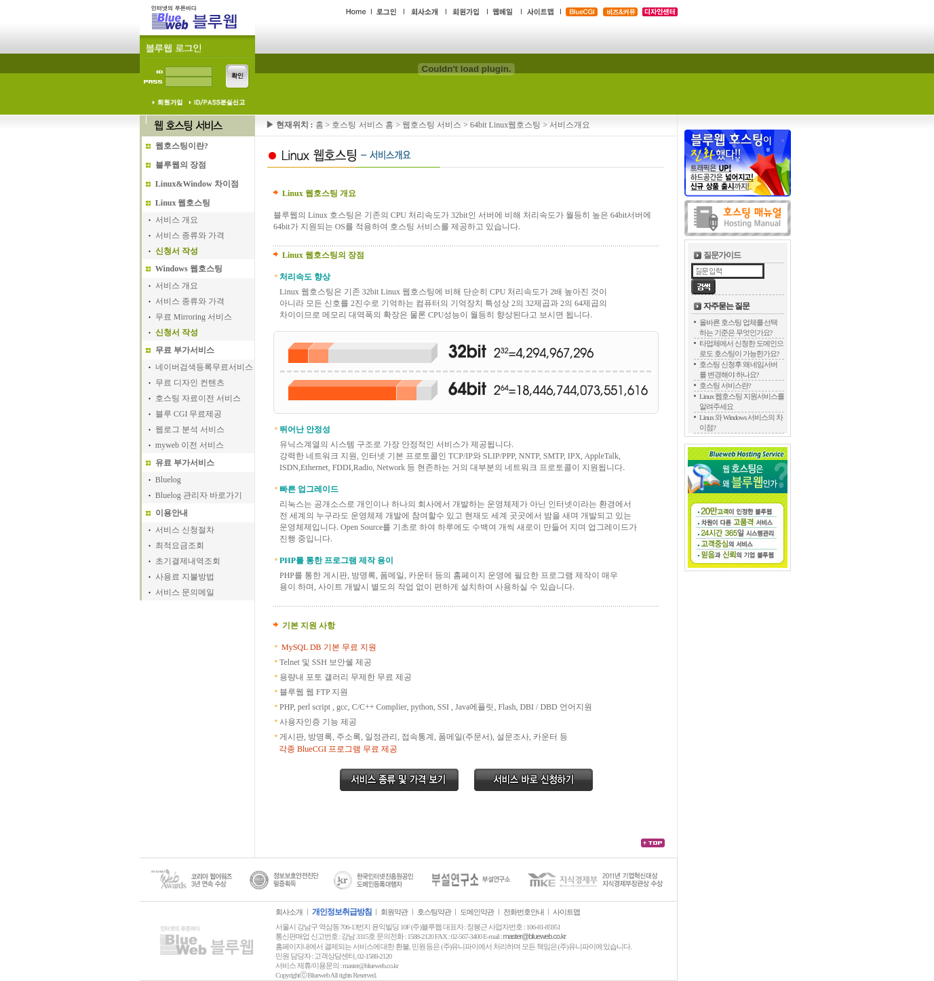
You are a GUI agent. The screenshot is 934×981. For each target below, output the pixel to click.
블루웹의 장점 (180, 165)
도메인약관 (477, 912)
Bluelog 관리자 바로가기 (198, 495)
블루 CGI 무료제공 (188, 414)
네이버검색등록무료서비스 (204, 367)
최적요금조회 (179, 545)
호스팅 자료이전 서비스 (198, 398)
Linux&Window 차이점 (197, 184)
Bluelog (168, 479)
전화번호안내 (523, 912)
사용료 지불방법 (184, 576)
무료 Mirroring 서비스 (193, 317)
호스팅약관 (434, 912)
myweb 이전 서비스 (189, 445)
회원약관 (394, 912)
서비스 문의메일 (184, 592)
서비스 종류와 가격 (190, 235)
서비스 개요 (176, 220)
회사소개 (289, 912)
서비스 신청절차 (184, 530)
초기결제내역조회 (187, 561)
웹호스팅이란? (181, 146)
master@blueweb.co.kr (534, 936)
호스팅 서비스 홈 (363, 125)
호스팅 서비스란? (725, 385)
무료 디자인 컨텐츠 (190, 382)
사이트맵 (566, 912)
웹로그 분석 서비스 (190, 429)
